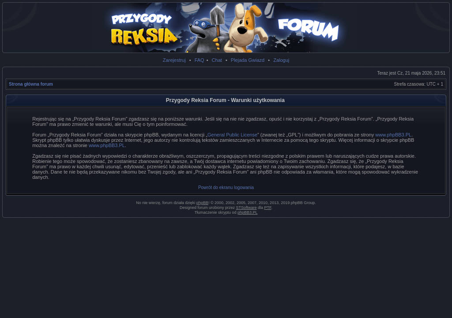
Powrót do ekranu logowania (226, 187)
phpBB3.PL (247, 212)
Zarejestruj (174, 60)
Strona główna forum (31, 84)
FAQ (199, 60)
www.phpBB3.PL (393, 134)
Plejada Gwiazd (247, 60)
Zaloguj (281, 60)
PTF (267, 207)
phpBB (202, 203)
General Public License (232, 134)
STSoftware (246, 207)
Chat (217, 60)
